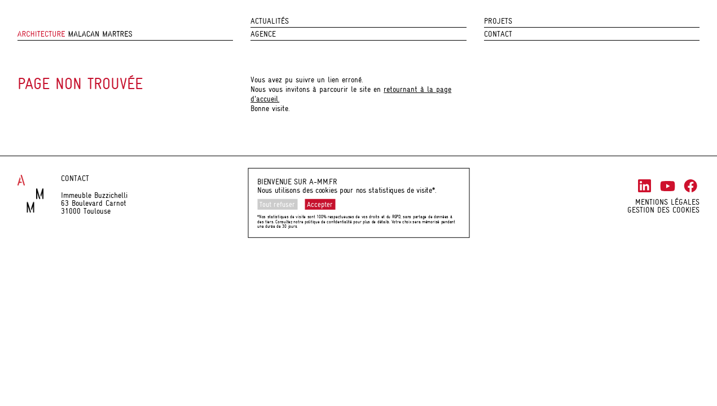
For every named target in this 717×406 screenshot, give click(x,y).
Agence (263, 34)
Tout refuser (277, 204)
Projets (498, 21)
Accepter (320, 204)
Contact (498, 34)
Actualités (269, 21)
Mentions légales (667, 201)
